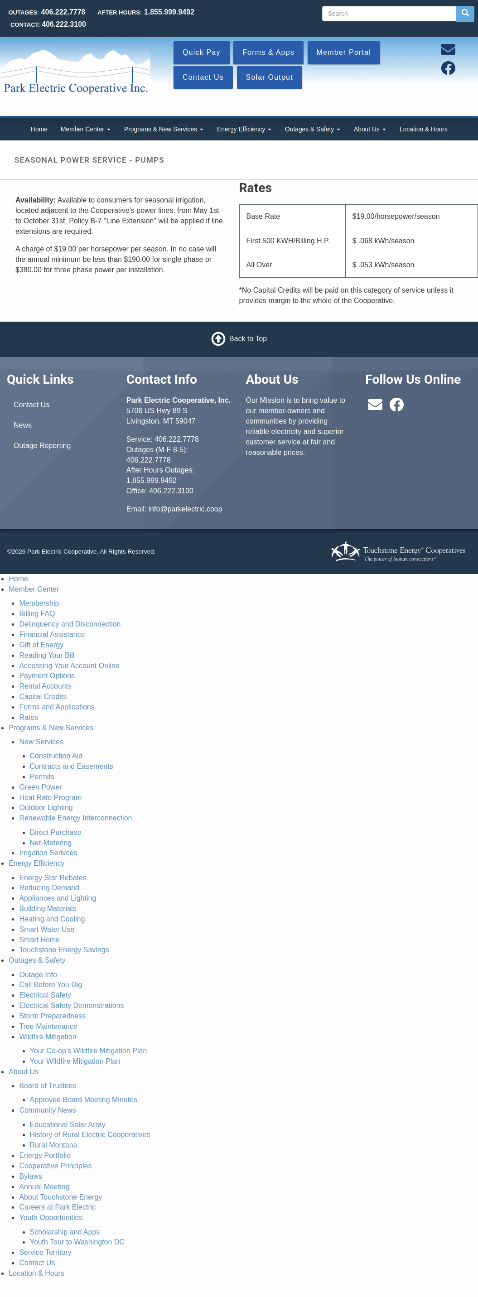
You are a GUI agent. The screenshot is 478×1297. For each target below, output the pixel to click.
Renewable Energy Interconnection (75, 818)
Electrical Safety (45, 995)
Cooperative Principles (55, 1166)
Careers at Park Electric (57, 1207)
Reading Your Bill (46, 655)
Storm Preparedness (52, 1016)
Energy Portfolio (45, 1155)
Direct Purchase (56, 832)
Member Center (86, 129)
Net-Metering (51, 843)
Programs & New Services (163, 129)
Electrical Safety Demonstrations (71, 1005)
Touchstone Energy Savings (64, 950)
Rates (28, 717)
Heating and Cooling (52, 919)
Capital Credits (43, 696)
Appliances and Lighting (57, 898)
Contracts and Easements (71, 766)
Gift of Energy (41, 645)
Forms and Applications (56, 707)
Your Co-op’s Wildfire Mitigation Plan (88, 1051)
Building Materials (47, 908)
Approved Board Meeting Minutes (83, 1100)
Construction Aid (56, 756)
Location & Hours (424, 129)
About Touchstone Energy (60, 1197)
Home (39, 129)
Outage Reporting (42, 445)
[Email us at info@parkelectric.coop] (448, 52)
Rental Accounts (45, 686)
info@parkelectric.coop (185, 509)
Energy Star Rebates (53, 878)
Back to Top (248, 338)
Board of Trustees (47, 1086)
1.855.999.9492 (151, 480)
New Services (41, 742)
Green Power (40, 787)
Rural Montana (53, 1145)
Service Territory (45, 1252)
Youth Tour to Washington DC (77, 1242)
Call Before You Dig (50, 984)
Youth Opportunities (50, 1217)
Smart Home (39, 940)
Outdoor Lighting (45, 807)
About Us (370, 129)
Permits (42, 777)
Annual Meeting (44, 1187)
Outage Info (38, 975)
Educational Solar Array (68, 1124)
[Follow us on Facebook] (448, 71)
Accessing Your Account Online (69, 666)
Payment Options (47, 676)
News (23, 425)
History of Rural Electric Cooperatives (90, 1134)
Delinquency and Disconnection (70, 624)
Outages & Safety (312, 129)
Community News (47, 1110)
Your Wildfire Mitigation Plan (75, 1061)
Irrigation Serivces (48, 853)
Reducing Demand (49, 888)
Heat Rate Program (50, 797)
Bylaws (30, 1176)
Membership (39, 603)
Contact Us (31, 405)
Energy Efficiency (244, 129)
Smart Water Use (46, 929)
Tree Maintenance (48, 1026)
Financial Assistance (52, 634)
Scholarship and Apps (65, 1232)
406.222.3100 (171, 491)
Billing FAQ (37, 613)
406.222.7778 (177, 439)
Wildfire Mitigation (47, 1037)
